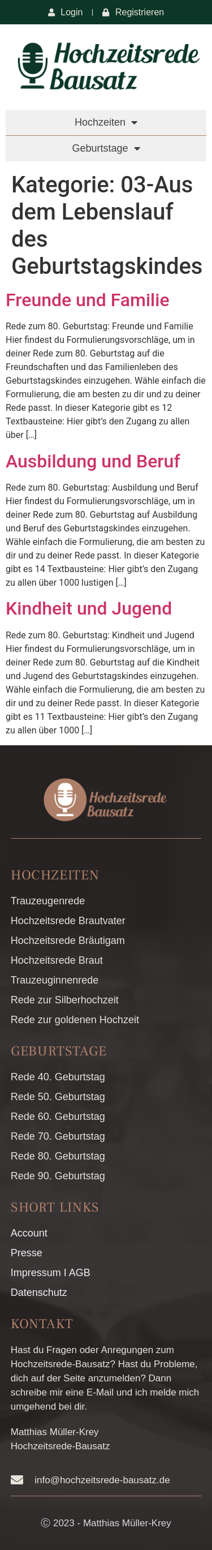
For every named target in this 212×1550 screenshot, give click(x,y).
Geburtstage (106, 148)
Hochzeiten (106, 122)
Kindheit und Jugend (89, 608)
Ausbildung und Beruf (93, 461)
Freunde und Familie (88, 300)
